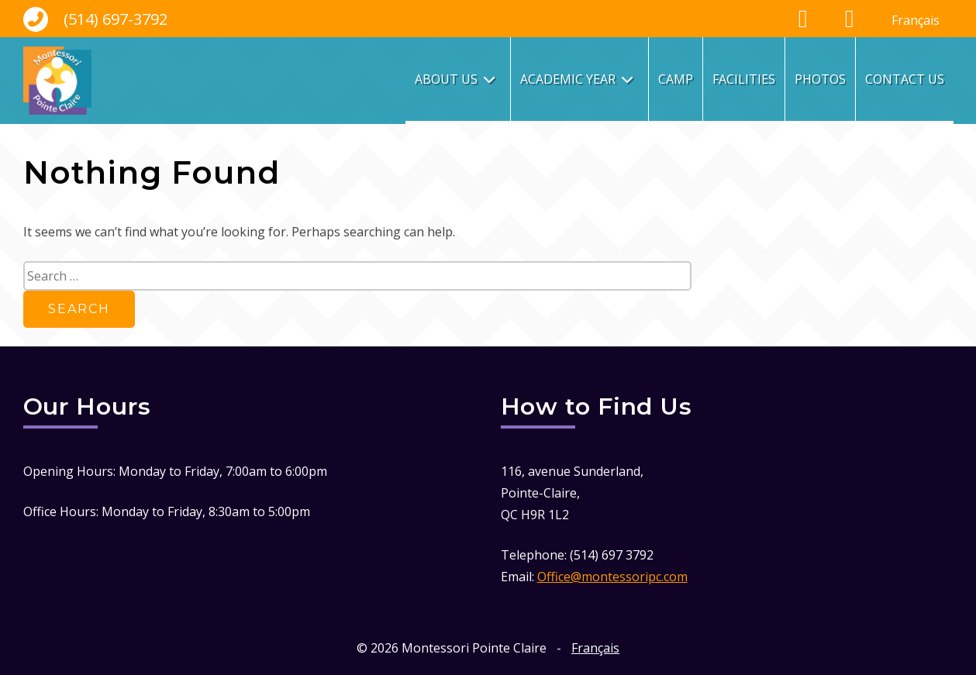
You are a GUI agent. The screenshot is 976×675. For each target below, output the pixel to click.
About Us (446, 79)
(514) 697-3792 (95, 19)
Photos (820, 79)
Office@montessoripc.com (612, 576)
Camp (675, 79)
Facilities (743, 79)
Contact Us (904, 79)
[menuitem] (915, 20)
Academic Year (568, 79)
